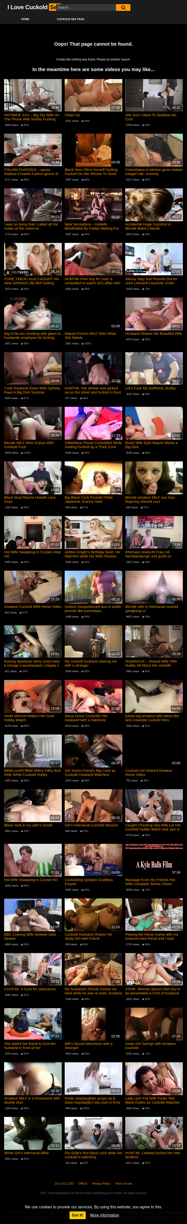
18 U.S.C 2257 (64, 1183)
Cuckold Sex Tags (70, 19)
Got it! (77, 1215)
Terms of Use (123, 1183)
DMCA (83, 1183)
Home (25, 19)
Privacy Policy (101, 1183)
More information (104, 1215)
